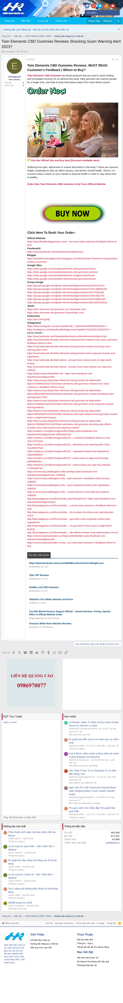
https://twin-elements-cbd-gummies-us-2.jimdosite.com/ (56, 309)
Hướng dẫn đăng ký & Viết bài (44, 944)
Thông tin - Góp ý (85, 943)
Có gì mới (43, 20)
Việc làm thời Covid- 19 (87, 957)
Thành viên (61, 20)
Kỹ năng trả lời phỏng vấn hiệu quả (93, 961)
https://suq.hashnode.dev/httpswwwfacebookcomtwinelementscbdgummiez (67, 336)
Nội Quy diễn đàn (85, 939)
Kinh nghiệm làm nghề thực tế (82, 783)
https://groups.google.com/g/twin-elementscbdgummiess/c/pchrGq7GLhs (66, 285)
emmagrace (9, 51)
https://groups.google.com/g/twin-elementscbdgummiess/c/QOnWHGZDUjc (67, 302)
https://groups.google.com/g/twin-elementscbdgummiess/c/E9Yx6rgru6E (65, 292)
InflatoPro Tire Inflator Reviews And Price (51, 599)
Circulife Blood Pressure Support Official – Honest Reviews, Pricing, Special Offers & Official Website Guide (69, 613)
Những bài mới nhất (14, 826)
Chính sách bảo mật (85, 923)
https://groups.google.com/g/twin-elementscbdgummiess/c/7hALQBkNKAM (67, 289)
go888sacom (113, 842)
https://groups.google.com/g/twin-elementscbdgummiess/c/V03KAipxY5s (65, 295)
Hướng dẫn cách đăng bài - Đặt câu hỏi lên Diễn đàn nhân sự (36, 29)
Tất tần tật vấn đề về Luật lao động (93, 947)
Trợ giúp (100, 923)
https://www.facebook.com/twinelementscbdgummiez (55, 251)
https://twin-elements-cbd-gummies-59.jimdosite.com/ (55, 312)
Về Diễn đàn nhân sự (40, 940)
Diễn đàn (26, 20)
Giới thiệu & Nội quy (17, 908)
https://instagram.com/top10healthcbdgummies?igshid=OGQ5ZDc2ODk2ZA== (69, 329)
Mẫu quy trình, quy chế (79, 734)
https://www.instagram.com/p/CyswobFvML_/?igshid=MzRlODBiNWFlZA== (67, 326)
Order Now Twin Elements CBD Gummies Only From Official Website (66, 184)
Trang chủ (9, 20)
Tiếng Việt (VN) (10, 923)
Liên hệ (49, 923)
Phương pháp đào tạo (87, 965)
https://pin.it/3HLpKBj (38, 319)
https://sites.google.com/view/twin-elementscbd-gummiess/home (61, 278)
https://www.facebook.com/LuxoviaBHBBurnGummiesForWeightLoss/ (66, 563)
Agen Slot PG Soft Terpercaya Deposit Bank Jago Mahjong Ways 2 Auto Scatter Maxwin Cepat (92, 791)
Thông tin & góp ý (77, 748)
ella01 (6, 722)
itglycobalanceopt (38, 618)
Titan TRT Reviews (39, 575)
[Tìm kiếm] (102, 12)
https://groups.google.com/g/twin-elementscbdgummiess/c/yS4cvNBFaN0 (66, 299)
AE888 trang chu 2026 (20, 902)
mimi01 (13, 722)
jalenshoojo (36, 567)
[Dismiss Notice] (118, 29)
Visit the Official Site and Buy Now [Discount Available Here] (63, 160)
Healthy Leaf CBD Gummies (44, 587)
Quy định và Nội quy (64, 923)
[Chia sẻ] (113, 59)
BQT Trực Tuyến (12, 716)
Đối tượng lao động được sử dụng (84, 803)
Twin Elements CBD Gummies (44, 75)
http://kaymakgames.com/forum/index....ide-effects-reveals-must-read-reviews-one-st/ (72, 532)
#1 (117, 59)
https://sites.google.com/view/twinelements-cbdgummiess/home (61, 275)
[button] (50, 20)
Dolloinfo (35, 603)
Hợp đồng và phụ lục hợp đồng (83, 765)
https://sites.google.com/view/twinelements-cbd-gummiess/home (61, 268)
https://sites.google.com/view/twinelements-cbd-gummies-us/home (62, 272)
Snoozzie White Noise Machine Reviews (50, 623)
